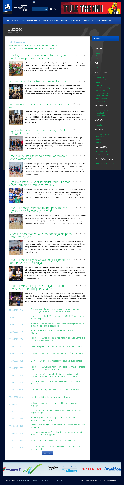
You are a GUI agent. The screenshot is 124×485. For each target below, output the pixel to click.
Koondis (54, 20)
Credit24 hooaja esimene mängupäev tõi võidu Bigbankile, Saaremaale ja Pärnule (39, 209)
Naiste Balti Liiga (102, 96)
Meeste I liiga (100, 90)
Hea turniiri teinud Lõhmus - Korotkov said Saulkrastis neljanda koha (55, 447)
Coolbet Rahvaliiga (102, 154)
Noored (64, 20)
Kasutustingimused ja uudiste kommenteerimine (98, 480)
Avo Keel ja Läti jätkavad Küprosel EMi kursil (51, 397)
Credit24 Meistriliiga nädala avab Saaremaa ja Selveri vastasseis (38, 157)
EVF (23, 20)
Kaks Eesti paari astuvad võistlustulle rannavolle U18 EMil (57, 346)
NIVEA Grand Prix (102, 110)
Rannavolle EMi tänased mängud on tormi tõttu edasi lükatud (55, 331)
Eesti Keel (38, 2)
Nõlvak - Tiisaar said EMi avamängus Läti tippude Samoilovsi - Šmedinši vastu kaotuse (58, 339)
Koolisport (76, 20)
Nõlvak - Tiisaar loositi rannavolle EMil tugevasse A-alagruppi (54, 404)
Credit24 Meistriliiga (28, 45)
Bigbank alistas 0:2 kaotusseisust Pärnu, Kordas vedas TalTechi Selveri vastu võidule (39, 183)
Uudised (15, 20)
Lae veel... (47, 453)
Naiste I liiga (100, 101)
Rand (45, 20)
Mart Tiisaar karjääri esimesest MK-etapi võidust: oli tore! (57, 360)
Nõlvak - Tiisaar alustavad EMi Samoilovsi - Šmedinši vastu (57, 353)
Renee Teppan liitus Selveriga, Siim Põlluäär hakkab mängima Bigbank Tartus (54, 418)
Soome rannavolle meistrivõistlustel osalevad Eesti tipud (57, 440)
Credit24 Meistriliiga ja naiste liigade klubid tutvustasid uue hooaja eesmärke (36, 287)
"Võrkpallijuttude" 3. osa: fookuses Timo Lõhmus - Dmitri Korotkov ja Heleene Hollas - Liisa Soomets (56, 310)
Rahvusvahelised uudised (105, 163)
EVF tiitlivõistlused (41, 48)
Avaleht (10, 32)
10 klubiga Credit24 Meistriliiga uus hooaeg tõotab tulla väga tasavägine (56, 411)
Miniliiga (99, 142)
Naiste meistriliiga (43, 45)
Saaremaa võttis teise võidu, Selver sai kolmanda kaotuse (40, 105)
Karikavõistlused (102, 98)
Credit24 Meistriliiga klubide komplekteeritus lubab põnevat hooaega (58, 426)
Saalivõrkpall (33, 20)
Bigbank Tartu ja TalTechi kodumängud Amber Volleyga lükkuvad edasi (39, 131)
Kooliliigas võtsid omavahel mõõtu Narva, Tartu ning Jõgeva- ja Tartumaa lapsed (39, 56)
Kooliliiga (52, 48)
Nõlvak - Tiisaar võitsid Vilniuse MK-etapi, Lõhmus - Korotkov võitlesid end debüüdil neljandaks (58, 368)
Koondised (16, 48)
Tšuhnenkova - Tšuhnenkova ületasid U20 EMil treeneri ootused (56, 382)
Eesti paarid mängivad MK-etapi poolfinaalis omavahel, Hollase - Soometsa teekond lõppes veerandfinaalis (56, 375)
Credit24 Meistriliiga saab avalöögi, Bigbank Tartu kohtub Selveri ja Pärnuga (40, 261)
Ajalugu (98, 58)
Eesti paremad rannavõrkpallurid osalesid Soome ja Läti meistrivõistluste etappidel (56, 433)
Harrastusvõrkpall (102, 151)
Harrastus (89, 20)
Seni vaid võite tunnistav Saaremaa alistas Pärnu (40, 81)
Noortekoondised (102, 134)
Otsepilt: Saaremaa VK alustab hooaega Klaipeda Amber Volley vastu (40, 235)
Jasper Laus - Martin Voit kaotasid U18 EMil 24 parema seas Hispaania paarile (58, 317)
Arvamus (99, 56)
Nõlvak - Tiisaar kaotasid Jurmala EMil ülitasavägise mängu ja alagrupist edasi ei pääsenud (57, 324)
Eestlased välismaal (103, 80)
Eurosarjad (100, 82)
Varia (98, 53)
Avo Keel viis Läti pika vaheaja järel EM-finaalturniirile (55, 389)
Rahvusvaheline (103, 20)
